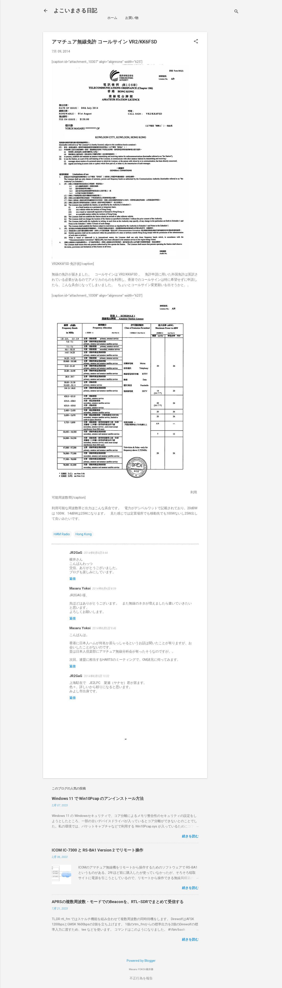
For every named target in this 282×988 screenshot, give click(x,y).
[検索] (236, 12)
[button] (196, 42)
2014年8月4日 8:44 (96, 552)
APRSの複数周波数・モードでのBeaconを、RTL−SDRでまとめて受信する (118, 901)
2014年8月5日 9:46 (104, 628)
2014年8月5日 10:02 (96, 676)
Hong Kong (84, 534)
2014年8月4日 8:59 (104, 588)
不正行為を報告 (141, 978)
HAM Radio (62, 534)
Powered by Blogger (141, 961)
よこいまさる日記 (75, 10)
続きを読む (190, 836)
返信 (72, 578)
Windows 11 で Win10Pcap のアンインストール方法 (98, 798)
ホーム (112, 18)
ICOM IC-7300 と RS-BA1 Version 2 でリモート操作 (97, 850)
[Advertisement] (246, 59)
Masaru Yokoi (80, 588)
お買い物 (131, 18)
